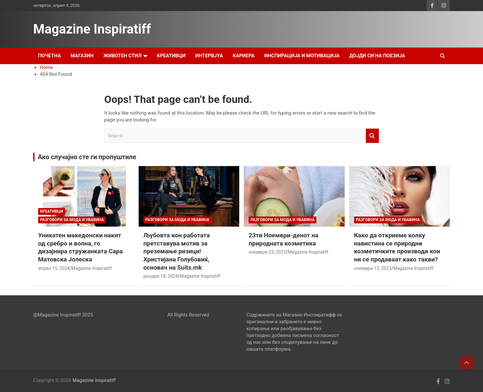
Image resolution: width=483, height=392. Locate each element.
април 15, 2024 (54, 268)
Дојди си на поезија (377, 56)
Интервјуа (209, 56)
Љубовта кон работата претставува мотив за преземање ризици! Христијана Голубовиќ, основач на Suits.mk (177, 251)
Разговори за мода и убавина (72, 219)
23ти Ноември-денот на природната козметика (283, 239)
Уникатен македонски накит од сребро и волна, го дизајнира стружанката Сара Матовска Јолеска (80, 247)
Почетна (49, 56)
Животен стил (123, 56)
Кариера (244, 56)
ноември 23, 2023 (267, 252)
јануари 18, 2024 (161, 276)
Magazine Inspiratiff (92, 29)
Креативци (171, 56)
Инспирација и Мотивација (301, 56)
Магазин (82, 56)
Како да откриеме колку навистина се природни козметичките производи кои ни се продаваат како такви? (397, 247)
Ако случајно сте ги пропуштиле (87, 157)
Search (372, 136)
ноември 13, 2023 (373, 268)
